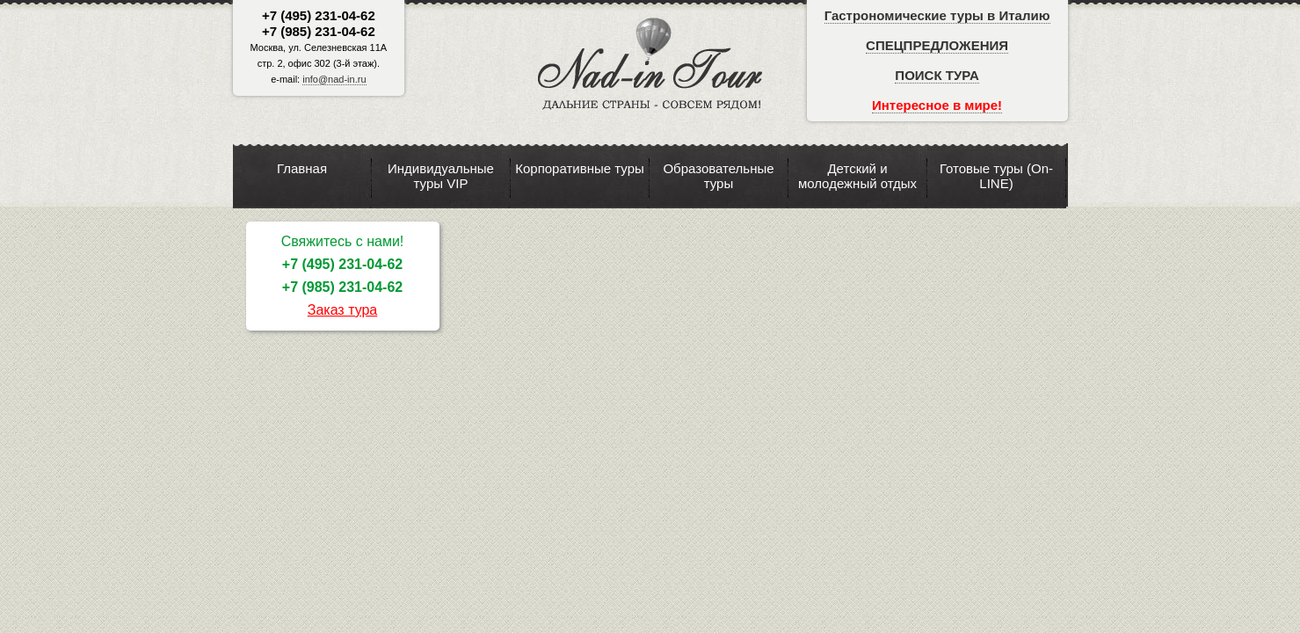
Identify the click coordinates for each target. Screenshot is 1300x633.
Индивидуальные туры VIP (441, 176)
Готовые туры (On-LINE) (996, 176)
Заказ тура (343, 309)
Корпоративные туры (579, 168)
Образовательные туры (718, 176)
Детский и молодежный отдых (857, 176)
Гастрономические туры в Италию (937, 15)
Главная (302, 168)
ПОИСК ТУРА (936, 75)
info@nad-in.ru (334, 79)
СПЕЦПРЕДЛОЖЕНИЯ (937, 45)
